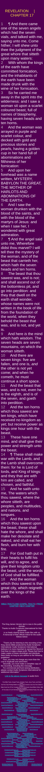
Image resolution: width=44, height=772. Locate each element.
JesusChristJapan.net (24, 720)
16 (3, 519)
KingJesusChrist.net (36, 765)
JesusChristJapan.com (37, 743)
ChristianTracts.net (22, 730)
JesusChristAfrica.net (6, 719)
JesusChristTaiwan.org (7, 705)
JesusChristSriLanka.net (24, 723)
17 (3, 553)
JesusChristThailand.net (21, 724)
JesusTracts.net (34, 729)
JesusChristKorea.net (37, 719)
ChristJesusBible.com (22, 747)
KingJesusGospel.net (22, 728)
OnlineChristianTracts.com (29, 750)
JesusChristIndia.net (22, 721)
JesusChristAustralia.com (23, 744)
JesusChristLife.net (32, 718)
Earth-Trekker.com (27, 739)
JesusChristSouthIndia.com (24, 741)
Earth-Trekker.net (22, 725)
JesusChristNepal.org (6, 702)
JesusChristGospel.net (34, 727)
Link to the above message (16, 676)
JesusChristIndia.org (21, 702)
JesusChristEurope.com (14, 734)
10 (3, 355)
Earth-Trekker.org (22, 706)
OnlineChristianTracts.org (29, 752)
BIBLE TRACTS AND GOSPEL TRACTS (18, 604)
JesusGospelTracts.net (22, 762)
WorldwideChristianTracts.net (22, 756)
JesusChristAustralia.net (36, 724)
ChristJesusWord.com (34, 746)
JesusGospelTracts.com (12, 761)
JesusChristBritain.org (24, 696)
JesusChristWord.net (7, 727)
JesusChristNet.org (32, 698)
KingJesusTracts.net (37, 764)
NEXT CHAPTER (27, 606)
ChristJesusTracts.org (28, 759)
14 (3, 454)
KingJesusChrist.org (22, 765)
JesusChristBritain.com (30, 734)
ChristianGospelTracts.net (11, 755)
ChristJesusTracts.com (12, 759)
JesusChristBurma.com (7, 738)
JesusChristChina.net (21, 719)
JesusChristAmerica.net (27, 716)
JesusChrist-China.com (27, 742)
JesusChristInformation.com (14, 737)
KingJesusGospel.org (22, 709)
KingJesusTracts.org (22, 764)
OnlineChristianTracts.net (28, 755)
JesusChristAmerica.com (27, 736)
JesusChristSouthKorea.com (24, 738)
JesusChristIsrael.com (13, 733)
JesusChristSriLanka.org (24, 704)
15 (3, 489)
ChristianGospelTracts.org (11, 752)
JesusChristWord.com (7, 746)
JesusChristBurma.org (37, 702)
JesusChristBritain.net (24, 715)
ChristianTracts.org (22, 711)
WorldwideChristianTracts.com (22, 751)
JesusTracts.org (34, 710)
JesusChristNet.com (32, 737)
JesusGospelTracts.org (28, 761)
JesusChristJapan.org (29, 701)
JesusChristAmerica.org (27, 697)
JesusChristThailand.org (21, 705)
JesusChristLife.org (9, 710)
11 (3, 385)
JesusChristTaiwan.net (7, 724)
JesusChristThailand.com (22, 743)
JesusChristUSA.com (11, 736)
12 (3, 407)
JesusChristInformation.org (14, 698)
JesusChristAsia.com (27, 733)
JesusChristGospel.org (34, 707)
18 (3, 579)
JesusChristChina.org (27, 700)
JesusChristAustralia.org (36, 705)
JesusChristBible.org (20, 707)
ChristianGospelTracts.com (11, 750)
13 (3, 437)
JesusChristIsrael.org (6, 695)
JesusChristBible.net (20, 727)
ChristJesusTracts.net (22, 760)
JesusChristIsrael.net (7, 714)
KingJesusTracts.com (7, 764)
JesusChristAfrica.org (12, 700)
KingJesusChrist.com (7, 765)
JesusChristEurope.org (37, 695)
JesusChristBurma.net (37, 721)
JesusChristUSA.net (12, 716)
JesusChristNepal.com (7, 741)
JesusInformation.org (21, 710)
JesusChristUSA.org (12, 697)
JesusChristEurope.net (36, 714)
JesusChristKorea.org (14, 701)
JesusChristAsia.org (21, 695)
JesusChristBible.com (21, 746)
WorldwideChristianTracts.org (22, 753)
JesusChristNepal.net (6, 721)
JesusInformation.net (21, 729)
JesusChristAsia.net (21, 714)
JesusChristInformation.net (14, 718)
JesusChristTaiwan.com (7, 743)
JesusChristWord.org (7, 707)
